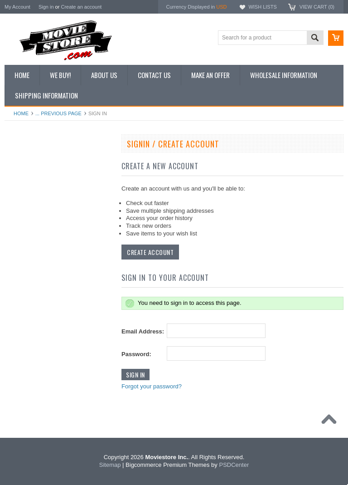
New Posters (25, 238)
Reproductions (27, 223)
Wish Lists (262, 7)
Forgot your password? (151, 386)
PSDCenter (234, 464)
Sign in (46, 7)
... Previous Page (58, 113)
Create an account (81, 7)
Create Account (150, 252)
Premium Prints (28, 253)
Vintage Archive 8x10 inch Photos (50, 176)
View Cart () (317, 7)
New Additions (27, 161)
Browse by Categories (36, 207)
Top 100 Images (29, 192)
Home (21, 113)
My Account (17, 7)
